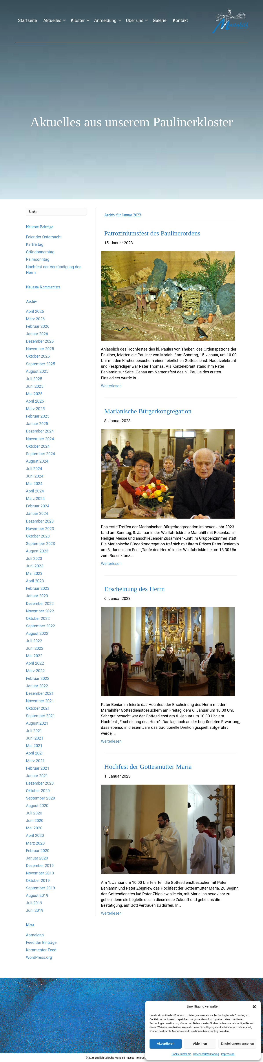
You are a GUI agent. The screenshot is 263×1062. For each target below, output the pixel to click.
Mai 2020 (34, 828)
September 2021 (40, 715)
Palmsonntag (37, 259)
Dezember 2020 (40, 783)
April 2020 (35, 835)
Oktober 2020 (38, 790)
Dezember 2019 (40, 865)
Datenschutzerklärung (206, 1054)
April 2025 (35, 401)
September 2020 (40, 798)
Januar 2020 (37, 858)
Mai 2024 (34, 483)
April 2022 (35, 663)
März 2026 (35, 319)
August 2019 (37, 895)
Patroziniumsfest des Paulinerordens (152, 233)
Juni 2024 (34, 476)
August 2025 (37, 371)
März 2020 (35, 843)
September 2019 (40, 888)
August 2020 (37, 805)
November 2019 (40, 873)
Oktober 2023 (38, 536)
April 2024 (35, 491)
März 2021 (35, 760)
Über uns (134, 20)
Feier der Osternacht (44, 237)
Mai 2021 (34, 745)
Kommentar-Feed (41, 950)
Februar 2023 (37, 588)
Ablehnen (200, 1044)
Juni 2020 (34, 820)
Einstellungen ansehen (237, 1044)
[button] (254, 1006)
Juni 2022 (34, 648)
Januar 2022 (37, 686)
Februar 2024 (37, 506)
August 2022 (37, 633)
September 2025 (40, 364)
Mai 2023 (34, 573)
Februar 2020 (37, 850)
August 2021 (37, 723)
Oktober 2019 (38, 880)
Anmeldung (105, 20)
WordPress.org (39, 957)
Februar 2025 (37, 416)
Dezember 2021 (40, 693)
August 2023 (37, 551)
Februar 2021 (37, 768)
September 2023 (40, 543)
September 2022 (40, 626)
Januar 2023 (37, 595)
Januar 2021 (37, 775)
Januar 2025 (37, 423)
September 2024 (40, 453)
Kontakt (180, 20)
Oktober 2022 (38, 618)
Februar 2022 (37, 678)
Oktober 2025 (38, 356)
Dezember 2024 (40, 431)
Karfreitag (34, 244)
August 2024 (37, 461)
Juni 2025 (34, 386)
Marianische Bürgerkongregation (148, 411)
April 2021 (35, 753)
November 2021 (40, 700)
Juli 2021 (34, 730)
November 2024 (40, 438)
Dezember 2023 (40, 521)
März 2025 (35, 408)
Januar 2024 (37, 513)
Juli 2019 (34, 903)
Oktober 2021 (38, 708)
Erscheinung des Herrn (134, 588)
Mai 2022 (34, 655)
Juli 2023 (34, 558)
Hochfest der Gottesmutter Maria (148, 766)
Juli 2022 (34, 641)
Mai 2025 (34, 393)
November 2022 (40, 611)
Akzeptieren (165, 1044)
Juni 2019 (34, 910)
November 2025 (40, 348)
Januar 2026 (37, 333)
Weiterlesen (111, 386)
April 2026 (35, 311)
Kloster (78, 20)
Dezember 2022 (40, 603)
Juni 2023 (34, 566)
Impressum (227, 1054)
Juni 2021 (34, 738)
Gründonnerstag (40, 252)
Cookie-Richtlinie (181, 1054)
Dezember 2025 (40, 341)
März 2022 (35, 670)
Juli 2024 (34, 468)
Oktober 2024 (38, 446)
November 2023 (40, 528)
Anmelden (35, 935)
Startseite (27, 20)
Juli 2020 (34, 813)
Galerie (159, 20)
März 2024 (35, 498)
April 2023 (35, 581)
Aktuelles (52, 20)
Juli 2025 (34, 378)
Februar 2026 (37, 326)
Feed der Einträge (41, 942)
